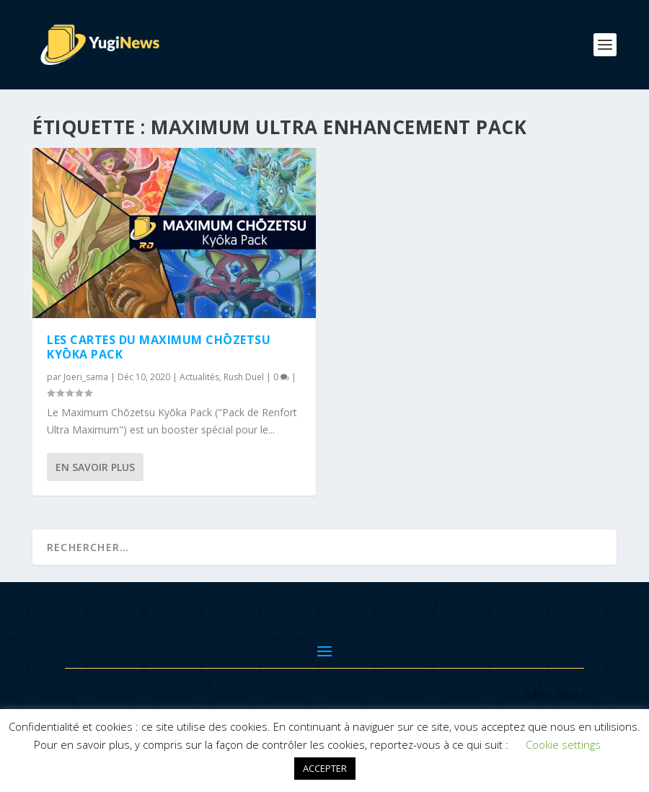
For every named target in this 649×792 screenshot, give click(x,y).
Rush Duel (244, 377)
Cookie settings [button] (563, 744)
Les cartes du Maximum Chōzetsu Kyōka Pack (158, 347)
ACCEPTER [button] (325, 768)
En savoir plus (95, 467)
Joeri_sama (85, 377)
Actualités (199, 377)
